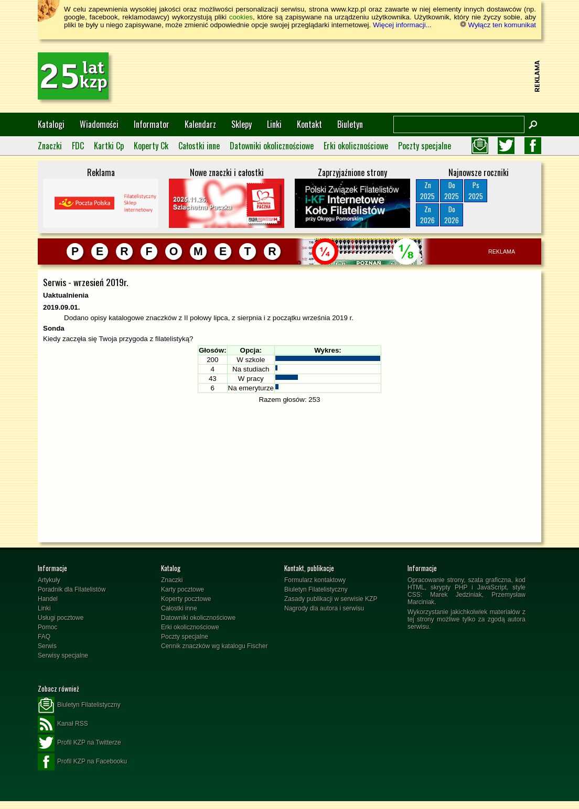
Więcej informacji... (402, 25)
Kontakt (309, 124)
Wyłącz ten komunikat (498, 25)
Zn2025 (427, 190)
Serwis (47, 646)
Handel (48, 599)
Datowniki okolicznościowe (272, 145)
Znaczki (50, 145)
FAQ (44, 636)
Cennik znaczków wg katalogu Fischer (214, 646)
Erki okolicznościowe (356, 145)
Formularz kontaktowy (315, 580)
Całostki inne (199, 145)
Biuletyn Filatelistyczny (316, 589)
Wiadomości (99, 124)
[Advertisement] (340, 76)
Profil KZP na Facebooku (82, 761)
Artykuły (49, 580)
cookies (241, 17)
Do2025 (451, 190)
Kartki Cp (109, 145)
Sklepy (241, 124)
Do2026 (451, 214)
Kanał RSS (63, 724)
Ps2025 (475, 190)
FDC (78, 145)
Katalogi (51, 124)
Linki (274, 124)
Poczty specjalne (424, 145)
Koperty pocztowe (186, 599)
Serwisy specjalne (63, 655)
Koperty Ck (151, 145)
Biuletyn (350, 124)
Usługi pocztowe (60, 617)
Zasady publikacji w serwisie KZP (330, 599)
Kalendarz (200, 124)
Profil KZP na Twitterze (79, 743)
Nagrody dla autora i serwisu (324, 608)
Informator (151, 124)
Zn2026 (427, 214)
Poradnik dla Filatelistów (71, 589)
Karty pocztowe (182, 589)
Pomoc (47, 627)
